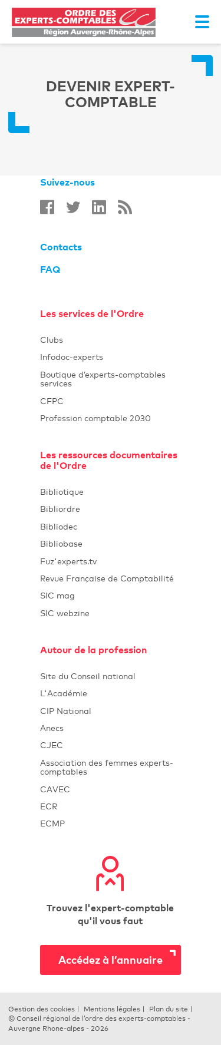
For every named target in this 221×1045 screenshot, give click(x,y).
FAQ (50, 269)
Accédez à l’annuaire (110, 959)
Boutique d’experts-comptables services (103, 378)
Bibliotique (110, 492)
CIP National (110, 711)
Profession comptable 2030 (95, 418)
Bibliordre (110, 509)
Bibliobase (110, 543)
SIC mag (57, 595)
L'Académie (110, 693)
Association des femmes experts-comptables (106, 767)
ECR (48, 806)
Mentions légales (112, 1009)
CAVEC (55, 789)
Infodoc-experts (110, 357)
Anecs (110, 728)
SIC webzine (65, 613)
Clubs (110, 340)
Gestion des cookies (41, 1009)
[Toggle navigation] (202, 21)
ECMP (110, 823)
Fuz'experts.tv (110, 561)
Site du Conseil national (88, 676)
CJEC (110, 745)
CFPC (52, 401)
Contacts (61, 247)
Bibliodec (110, 526)
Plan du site (168, 1009)
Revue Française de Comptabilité (110, 578)
